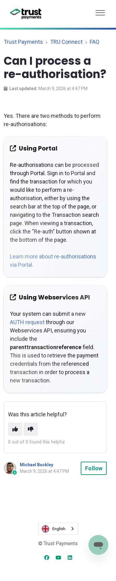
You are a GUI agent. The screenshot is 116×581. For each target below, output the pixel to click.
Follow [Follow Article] (93, 468)
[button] (100, 11)
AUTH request (27, 322)
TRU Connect (66, 42)
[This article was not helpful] (31, 429)
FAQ (94, 42)
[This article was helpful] (15, 429)
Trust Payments (23, 42)
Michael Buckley (36, 464)
